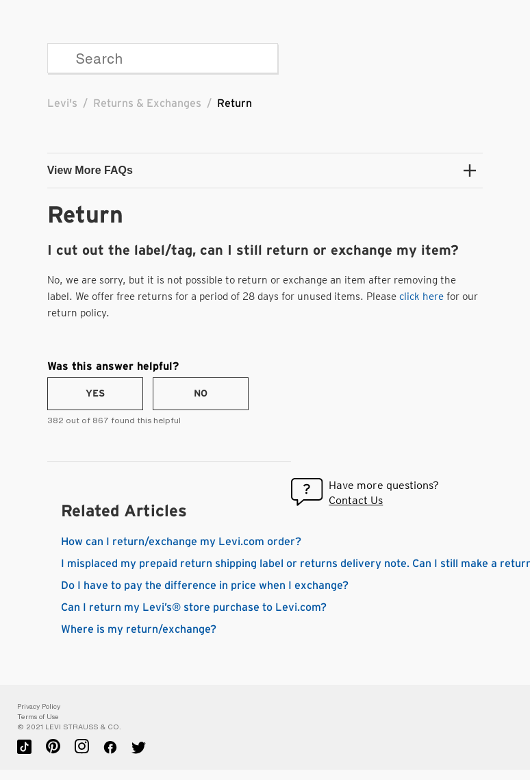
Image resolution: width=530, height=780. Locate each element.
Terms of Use (38, 717)
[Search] (162, 58)
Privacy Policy (38, 706)
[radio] (95, 393)
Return (234, 103)
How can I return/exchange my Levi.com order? (181, 541)
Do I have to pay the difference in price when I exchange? (205, 585)
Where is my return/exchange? (138, 629)
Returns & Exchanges (147, 103)
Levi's (62, 103)
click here (421, 296)
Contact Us (356, 500)
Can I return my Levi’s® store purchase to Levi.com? (194, 607)
